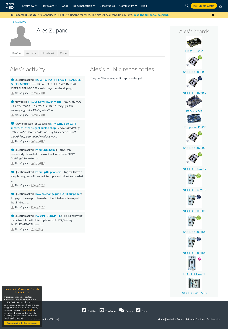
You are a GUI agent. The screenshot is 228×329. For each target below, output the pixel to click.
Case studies (107, 5)
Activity (31, 53)
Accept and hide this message (21, 323)
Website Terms (175, 319)
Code (65, 5)
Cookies (200, 319)
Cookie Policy (27, 310)
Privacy (190, 319)
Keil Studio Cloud (203, 5)
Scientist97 (19, 22)
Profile (16, 53)
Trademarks (213, 319)
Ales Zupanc (21, 93)
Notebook (48, 53)
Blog (144, 5)
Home (161, 319)
